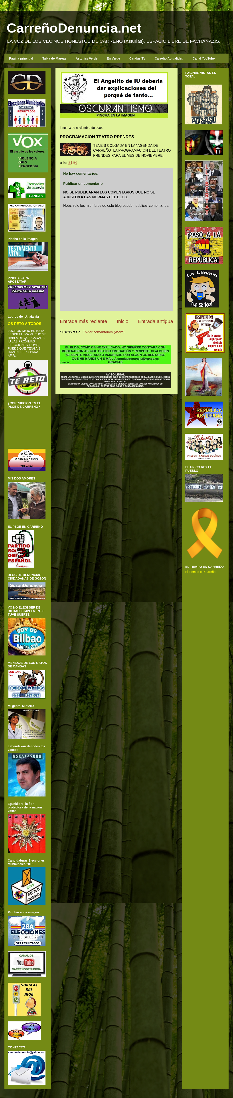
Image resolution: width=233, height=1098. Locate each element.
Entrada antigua (155, 321)
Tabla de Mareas (54, 58)
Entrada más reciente (83, 321)
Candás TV (137, 58)
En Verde (113, 58)
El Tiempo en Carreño (200, 572)
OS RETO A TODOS (24, 324)
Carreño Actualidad (169, 58)
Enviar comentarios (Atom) (103, 332)
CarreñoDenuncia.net (74, 28)
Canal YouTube (204, 58)
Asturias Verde (86, 58)
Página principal (21, 58)
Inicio (122, 321)
